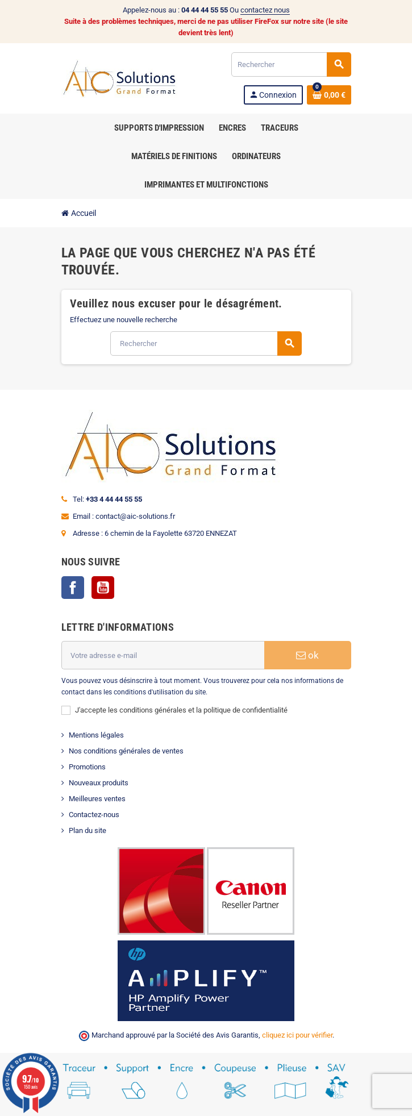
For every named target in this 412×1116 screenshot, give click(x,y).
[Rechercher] (291, 64)
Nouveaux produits (98, 782)
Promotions (87, 767)
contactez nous (265, 10)
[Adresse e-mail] (162, 655)
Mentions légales (96, 735)
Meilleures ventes (97, 798)
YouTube (102, 587)
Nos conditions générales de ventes (126, 751)
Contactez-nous (94, 814)
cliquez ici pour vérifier (297, 1035)
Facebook (72, 587)
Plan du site (87, 830)
